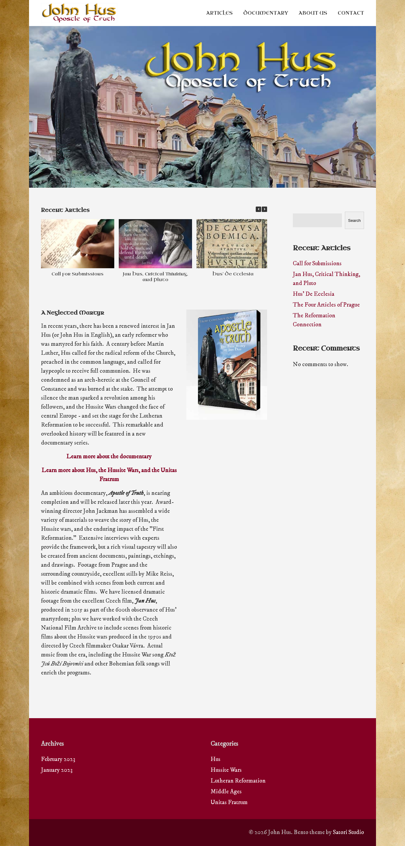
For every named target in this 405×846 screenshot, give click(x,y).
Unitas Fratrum (229, 802)
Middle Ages (226, 791)
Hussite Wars (226, 770)
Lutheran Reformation (238, 781)
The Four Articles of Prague (326, 305)
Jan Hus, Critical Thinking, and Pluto (155, 277)
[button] (264, 209)
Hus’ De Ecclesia (233, 274)
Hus (215, 759)
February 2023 (58, 759)
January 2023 (56, 770)
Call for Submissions (77, 274)
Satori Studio (348, 832)
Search (354, 220)
